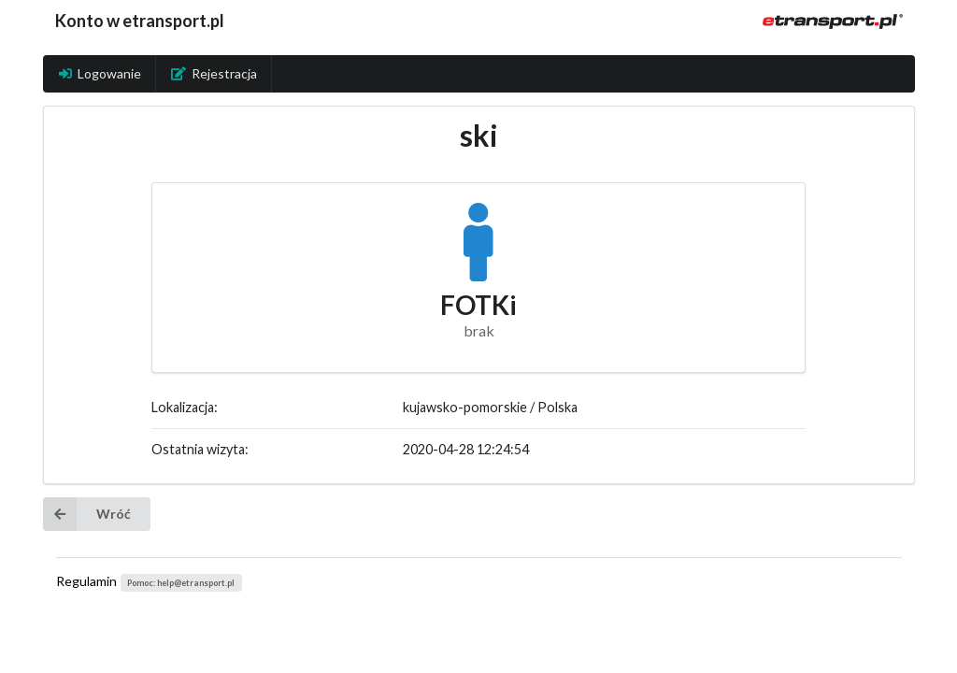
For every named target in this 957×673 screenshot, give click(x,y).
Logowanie (100, 73)
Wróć (87, 514)
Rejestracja (214, 73)
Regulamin (86, 581)
